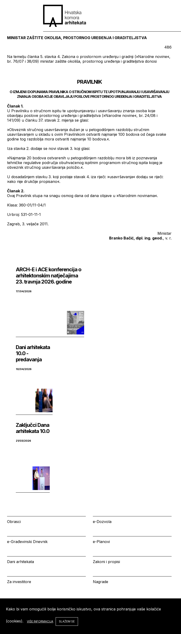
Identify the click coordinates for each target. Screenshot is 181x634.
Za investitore (19, 581)
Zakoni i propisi (106, 561)
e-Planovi (101, 541)
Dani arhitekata (20, 561)
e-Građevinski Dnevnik (27, 541)
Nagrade (100, 581)
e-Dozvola (102, 521)
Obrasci (14, 521)
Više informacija (40, 621)
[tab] (165, 13)
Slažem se (67, 621)
